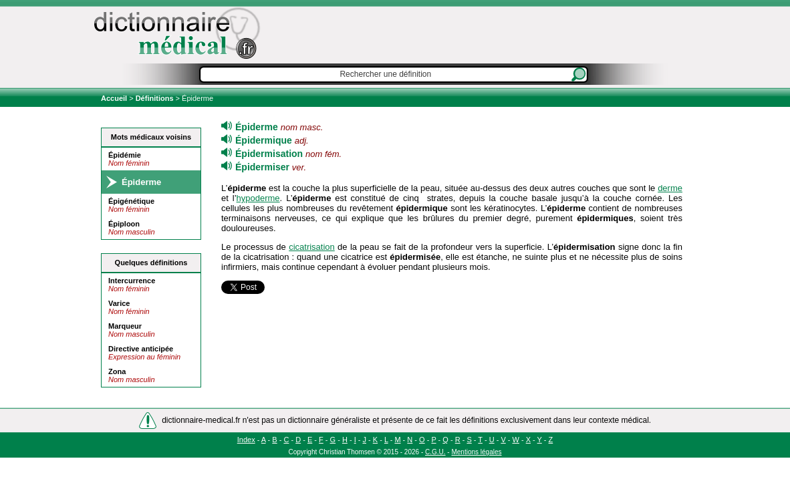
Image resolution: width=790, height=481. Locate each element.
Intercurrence (131, 281)
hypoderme (258, 198)
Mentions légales (476, 452)
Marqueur (125, 326)
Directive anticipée (140, 349)
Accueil (115, 98)
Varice (119, 303)
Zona (117, 371)
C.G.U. (435, 452)
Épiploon (124, 224)
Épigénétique (131, 201)
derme (670, 188)
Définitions (155, 98)
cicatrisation (312, 247)
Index (246, 440)
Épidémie (124, 155)
